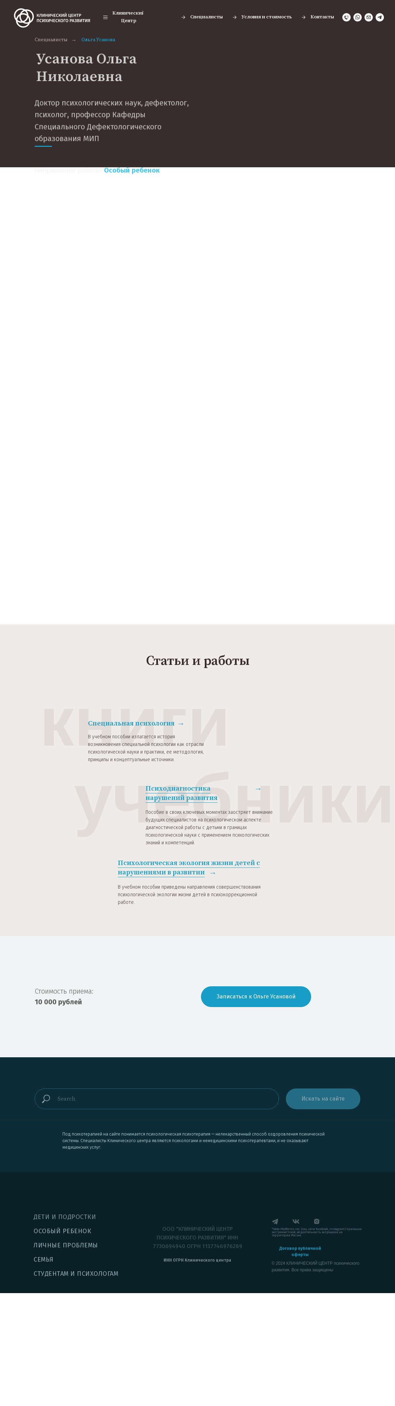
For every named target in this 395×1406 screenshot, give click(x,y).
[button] (123, 17)
